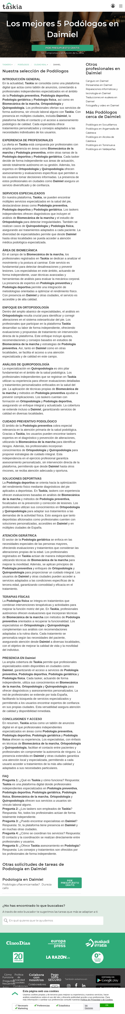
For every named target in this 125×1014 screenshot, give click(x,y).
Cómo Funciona (7, 976)
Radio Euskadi (97, 944)
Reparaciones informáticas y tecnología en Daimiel (102, 91)
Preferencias (43, 1005)
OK (106, 1005)
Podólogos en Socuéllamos (101, 124)
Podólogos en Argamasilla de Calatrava (102, 130)
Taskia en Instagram (68, 986)
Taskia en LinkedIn (83, 986)
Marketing (23, 1008)
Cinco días (18, 944)
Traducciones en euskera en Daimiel (101, 99)
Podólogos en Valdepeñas (100, 149)
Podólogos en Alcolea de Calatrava (100, 139)
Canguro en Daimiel (97, 81)
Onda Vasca (97, 957)
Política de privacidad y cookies (19, 978)
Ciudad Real (40, 64)
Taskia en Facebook (76, 986)
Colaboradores (37, 984)
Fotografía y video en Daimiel (102, 105)
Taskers (6, 64)
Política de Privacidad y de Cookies (97, 1000)
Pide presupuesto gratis (62, 47)
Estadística (64, 1005)
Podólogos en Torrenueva (100, 145)
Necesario (23, 1005)
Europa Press (58, 944)
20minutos (18, 957)
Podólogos (23, 64)
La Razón (58, 957)
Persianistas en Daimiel (99, 85)
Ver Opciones (89, 1006)
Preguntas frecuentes (8, 982)
